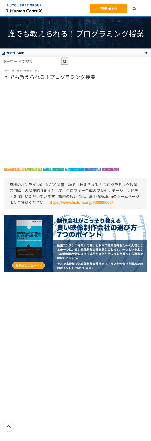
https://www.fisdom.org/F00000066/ (80, 202)
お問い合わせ (109, 8)
